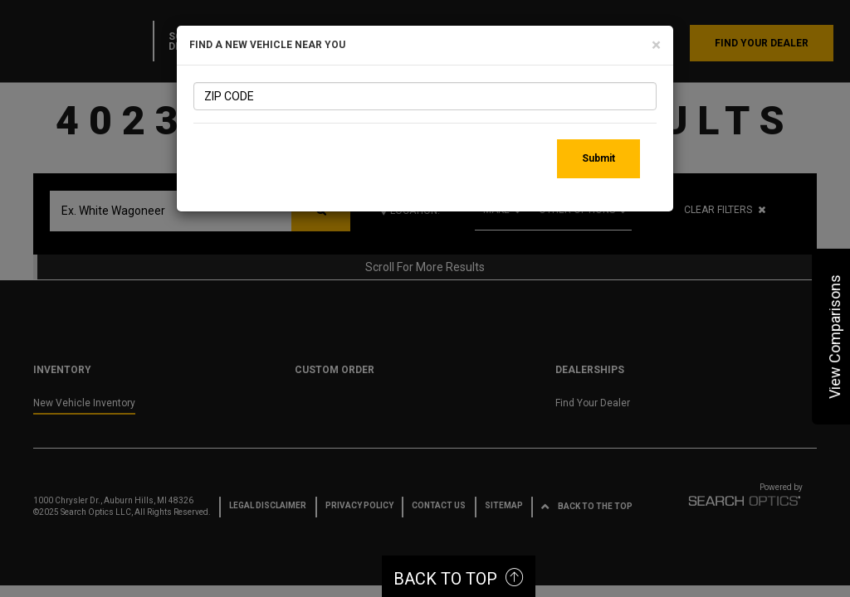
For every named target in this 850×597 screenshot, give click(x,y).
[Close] (656, 45)
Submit (598, 158)
